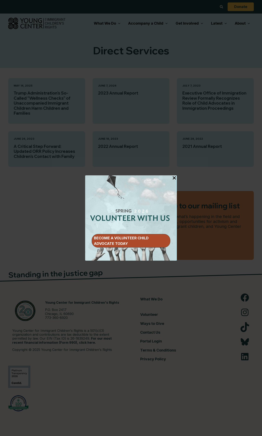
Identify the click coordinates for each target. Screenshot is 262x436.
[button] (131, 241)
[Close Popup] (174, 178)
